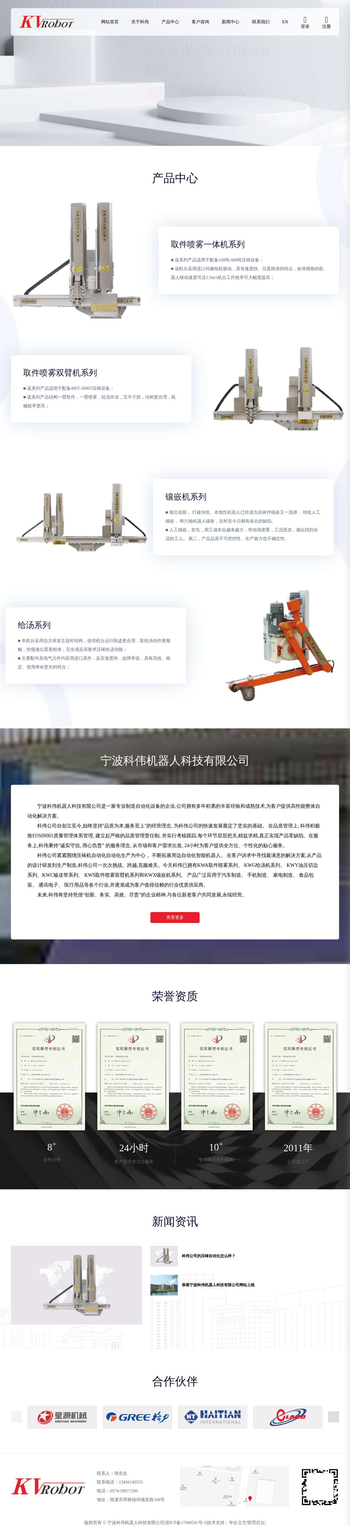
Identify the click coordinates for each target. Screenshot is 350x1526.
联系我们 (261, 21)
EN (285, 21)
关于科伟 (140, 21)
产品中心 (170, 21)
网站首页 (110, 21)
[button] (333, 1416)
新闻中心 (230, 21)
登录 (305, 26)
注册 (326, 26)
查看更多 (175, 917)
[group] (76, 1285)
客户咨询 (200, 21)
